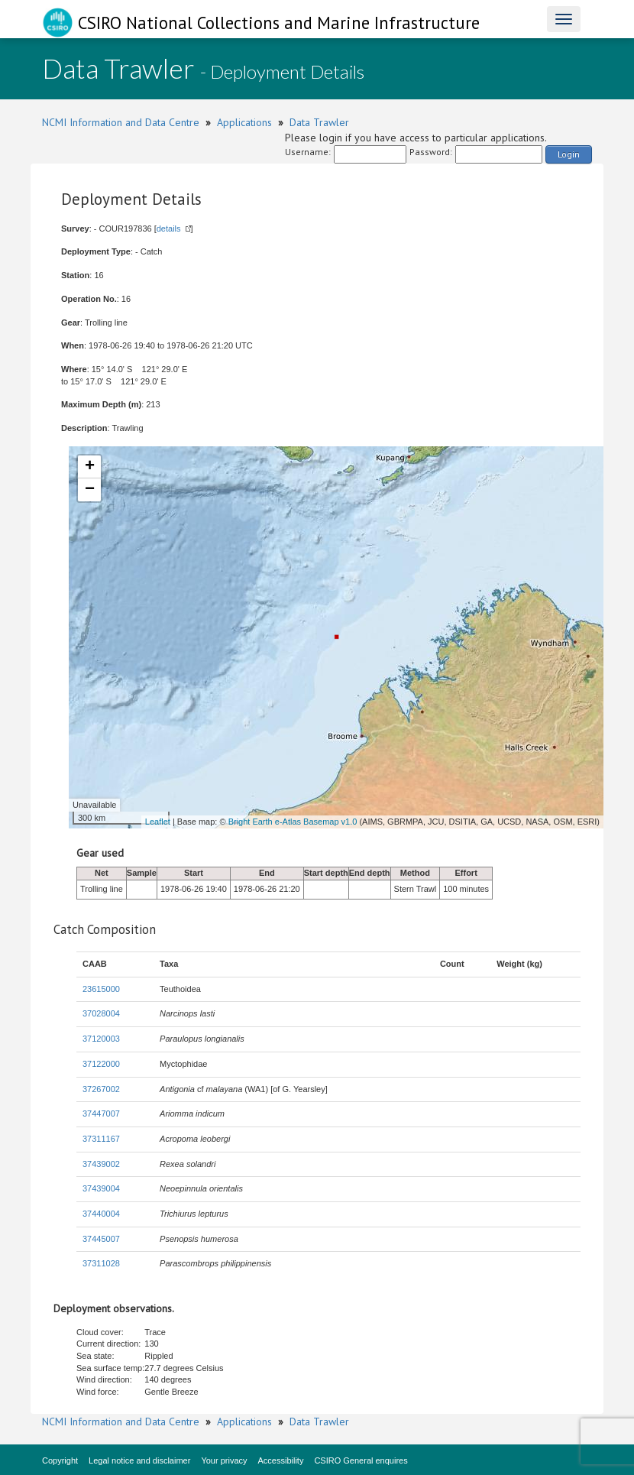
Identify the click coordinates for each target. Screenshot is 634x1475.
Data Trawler (319, 122)
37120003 (101, 1038)
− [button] (90, 489)
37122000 (101, 1063)
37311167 (101, 1138)
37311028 (101, 1263)
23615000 (101, 989)
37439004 (101, 1188)
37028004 (101, 1013)
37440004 (101, 1213)
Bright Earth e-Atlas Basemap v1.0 (292, 821)
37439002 (101, 1164)
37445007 (101, 1238)
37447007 (101, 1113)
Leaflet (157, 821)
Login (569, 154)
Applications (244, 122)
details (169, 228)
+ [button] (90, 466)
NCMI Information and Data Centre (120, 122)
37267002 (101, 1089)
